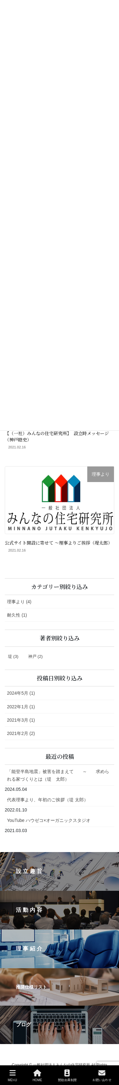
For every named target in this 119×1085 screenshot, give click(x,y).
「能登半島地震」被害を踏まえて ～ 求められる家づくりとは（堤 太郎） (58, 775)
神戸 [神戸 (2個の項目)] (35, 656)
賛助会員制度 (67, 1075)
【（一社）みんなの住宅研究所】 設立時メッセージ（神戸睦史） (57, 436)
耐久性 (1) (17, 615)
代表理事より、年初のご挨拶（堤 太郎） (47, 799)
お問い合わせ (101, 1075)
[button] (59, 871)
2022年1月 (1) (21, 706)
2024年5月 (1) (21, 693)
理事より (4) (19, 601)
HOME (37, 1075)
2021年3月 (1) (21, 720)
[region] (59, 948)
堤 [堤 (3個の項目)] (13, 656)
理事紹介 (30, 948)
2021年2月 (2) (21, 733)
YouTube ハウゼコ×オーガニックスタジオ (48, 820)
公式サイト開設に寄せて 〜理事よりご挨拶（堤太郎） (58, 542)
